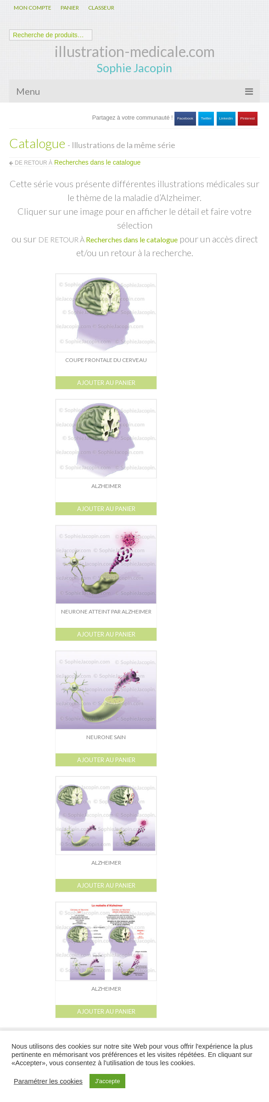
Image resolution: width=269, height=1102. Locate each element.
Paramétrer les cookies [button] (48, 1081)
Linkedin (226, 118)
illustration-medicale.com (135, 51)
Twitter (206, 118)
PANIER (70, 7)
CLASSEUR (101, 7)
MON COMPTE (32, 7)
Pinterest (248, 118)
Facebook (185, 118)
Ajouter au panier (106, 382)
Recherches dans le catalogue (132, 239)
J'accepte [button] (107, 1081)
